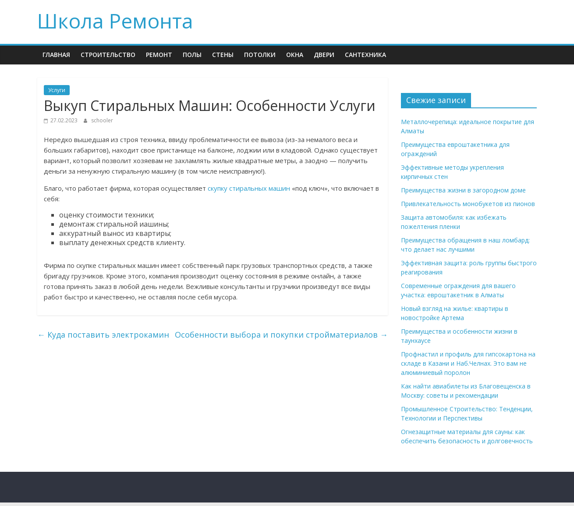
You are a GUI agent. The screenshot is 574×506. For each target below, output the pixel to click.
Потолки (260, 54)
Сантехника (365, 54)
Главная (56, 54)
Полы (192, 54)
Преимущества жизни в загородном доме (463, 190)
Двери (324, 54)
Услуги (56, 90)
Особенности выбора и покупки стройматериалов (281, 334)
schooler (102, 120)
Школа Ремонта (115, 20)
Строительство (108, 54)
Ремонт (159, 54)
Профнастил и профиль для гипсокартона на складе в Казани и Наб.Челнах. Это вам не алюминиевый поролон (468, 363)
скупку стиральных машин (249, 188)
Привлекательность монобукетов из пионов (468, 204)
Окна (294, 54)
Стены (223, 54)
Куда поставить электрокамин (103, 334)
